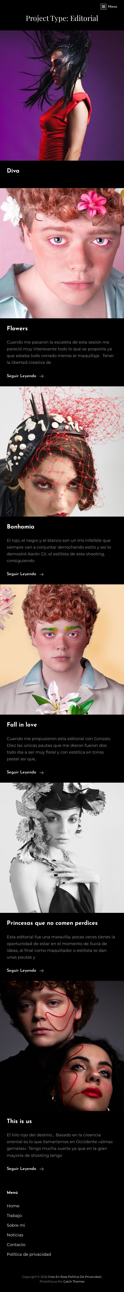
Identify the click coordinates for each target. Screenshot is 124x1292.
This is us (19, 1122)
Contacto (16, 1244)
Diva (13, 171)
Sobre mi (16, 1225)
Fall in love (22, 725)
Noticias (15, 1235)
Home (13, 1205)
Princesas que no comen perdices (52, 923)
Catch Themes (73, 1281)
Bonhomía (20, 527)
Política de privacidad (29, 1254)
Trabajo (14, 1215)
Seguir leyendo (25, 375)
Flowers (17, 329)
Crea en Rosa (57, 1276)
